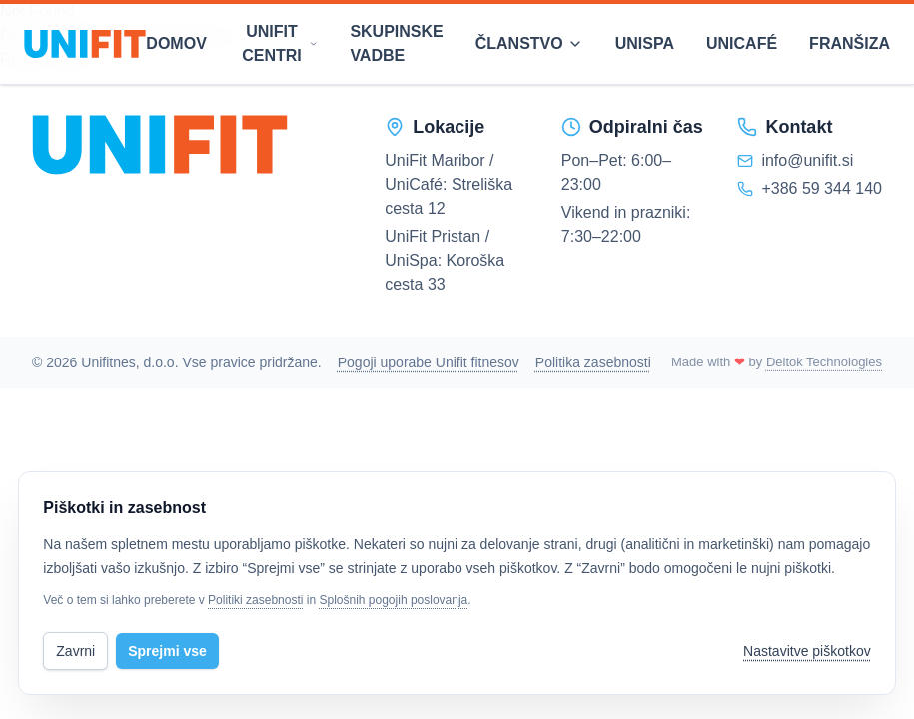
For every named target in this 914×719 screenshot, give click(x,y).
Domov (176, 43)
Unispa (644, 43)
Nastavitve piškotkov (807, 651)
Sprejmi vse (167, 651)
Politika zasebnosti (593, 362)
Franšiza (849, 43)
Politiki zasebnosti (255, 600)
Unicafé (741, 43)
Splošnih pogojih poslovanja (393, 600)
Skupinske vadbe (396, 43)
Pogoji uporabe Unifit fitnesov (428, 362)
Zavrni (75, 651)
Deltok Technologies (824, 362)
